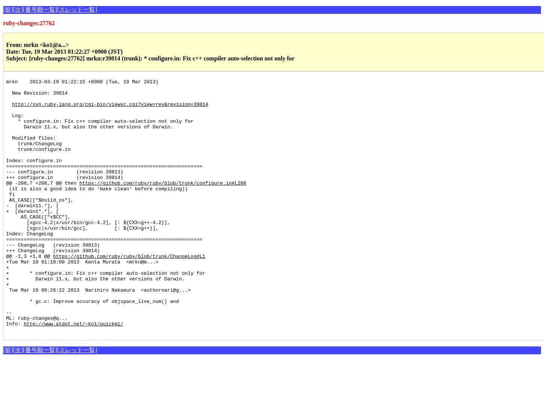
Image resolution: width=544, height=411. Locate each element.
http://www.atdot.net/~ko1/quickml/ (73, 373)
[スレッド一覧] (77, 9)
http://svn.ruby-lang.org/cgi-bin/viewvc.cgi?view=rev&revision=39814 (110, 109)
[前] (8, 9)
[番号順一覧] (40, 9)
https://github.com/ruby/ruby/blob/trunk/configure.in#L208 (162, 204)
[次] (18, 9)
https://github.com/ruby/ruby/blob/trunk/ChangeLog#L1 (129, 292)
